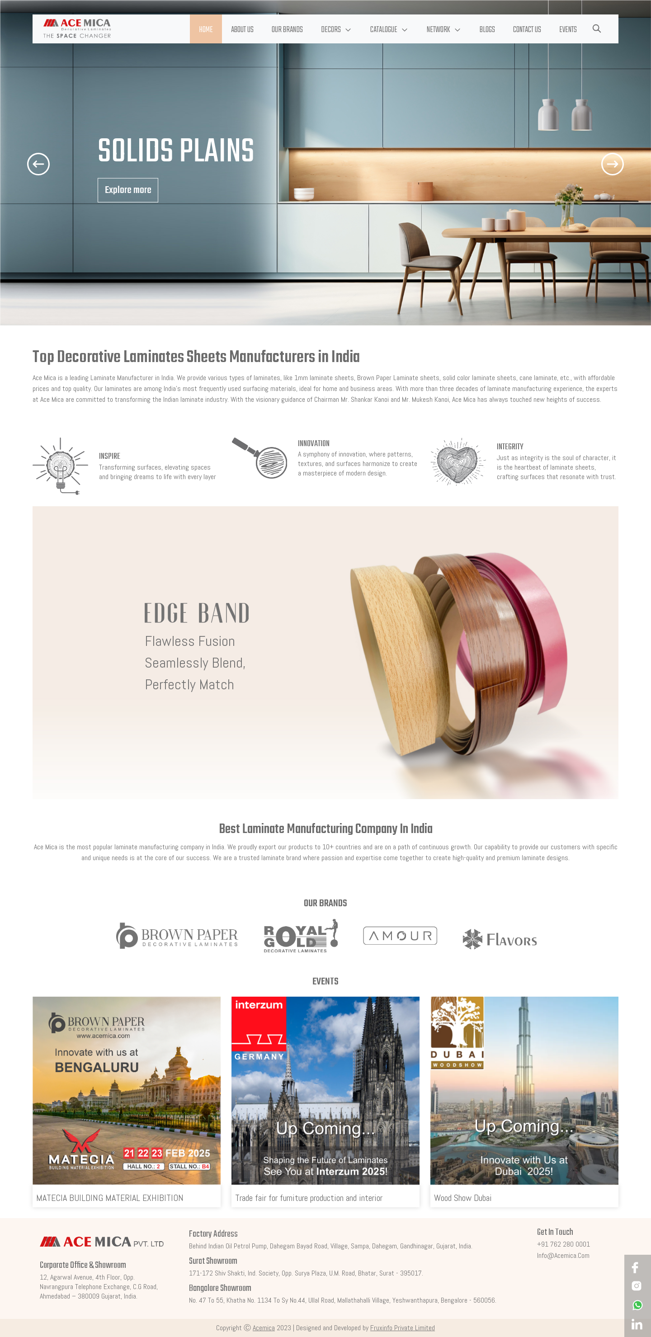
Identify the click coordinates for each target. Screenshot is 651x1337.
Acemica (264, 1327)
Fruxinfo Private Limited (402, 1327)
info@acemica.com (563, 1255)
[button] (336, 28)
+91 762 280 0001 (563, 1244)
